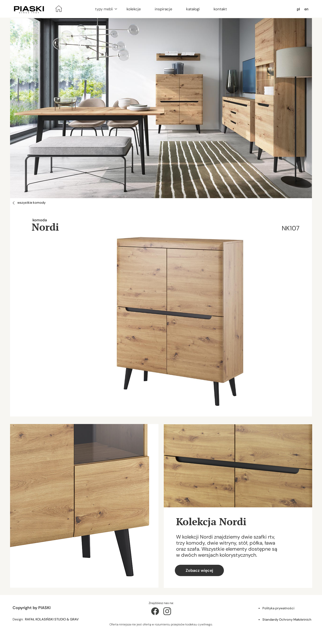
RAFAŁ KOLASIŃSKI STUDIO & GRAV (52, 619)
